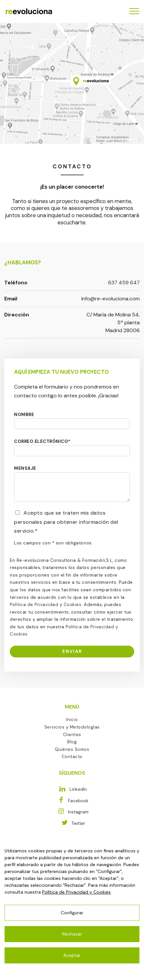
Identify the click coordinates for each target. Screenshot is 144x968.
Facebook (72, 801)
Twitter (72, 823)
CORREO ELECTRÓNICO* (42, 441)
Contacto (72, 756)
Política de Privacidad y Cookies (45, 604)
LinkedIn (72, 789)
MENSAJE (25, 468)
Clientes (72, 734)
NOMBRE (24, 414)
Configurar (72, 913)
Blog (72, 742)
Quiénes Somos (72, 749)
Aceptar (72, 955)
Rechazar (72, 934)
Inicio (72, 719)
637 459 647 (124, 282)
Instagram (72, 812)
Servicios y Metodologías (72, 727)
